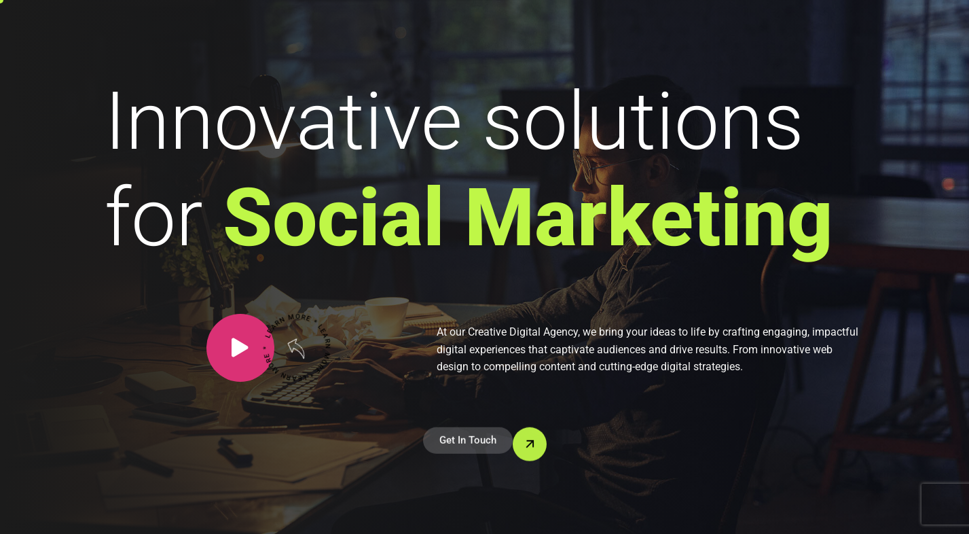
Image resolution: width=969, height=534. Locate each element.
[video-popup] (240, 348)
